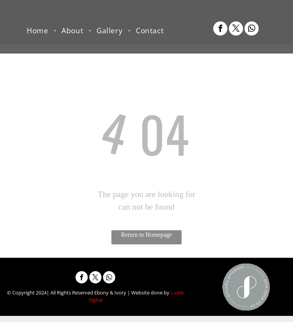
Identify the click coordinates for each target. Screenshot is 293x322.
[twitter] (236, 29)
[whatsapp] (252, 29)
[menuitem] (38, 30)
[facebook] (220, 29)
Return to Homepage (146, 234)
